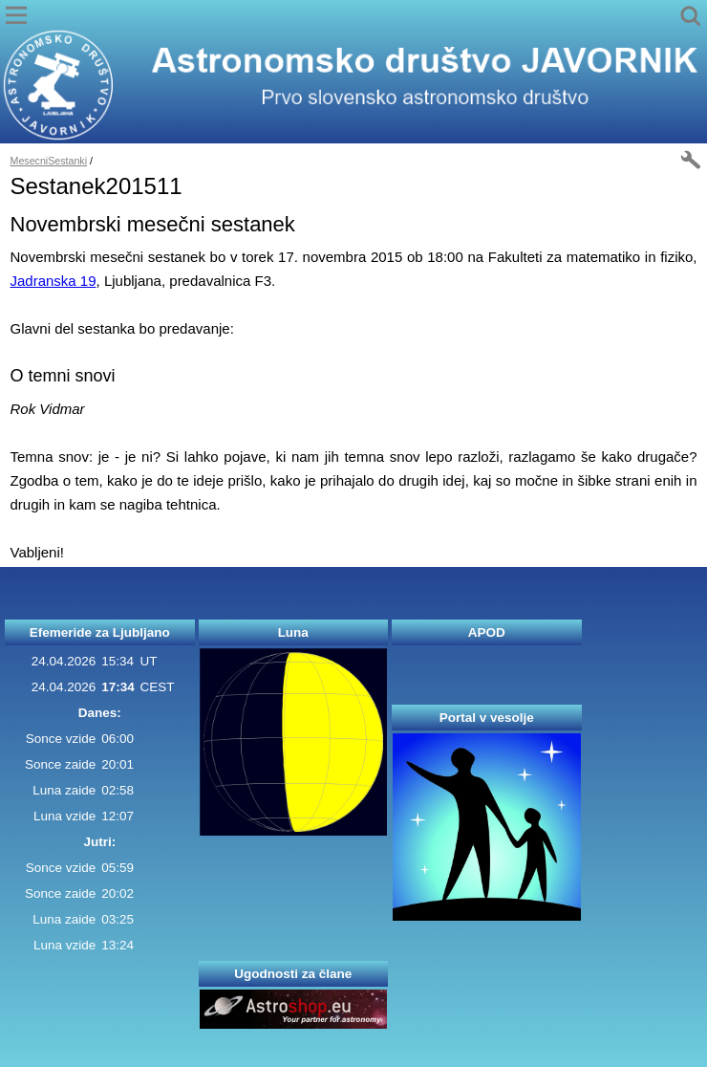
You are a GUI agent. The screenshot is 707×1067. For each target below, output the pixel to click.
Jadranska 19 (53, 280)
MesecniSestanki (49, 160)
